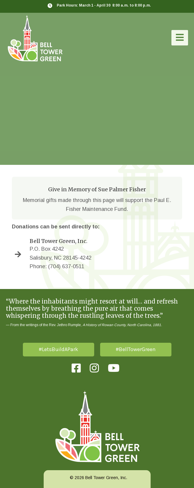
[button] (179, 37)
